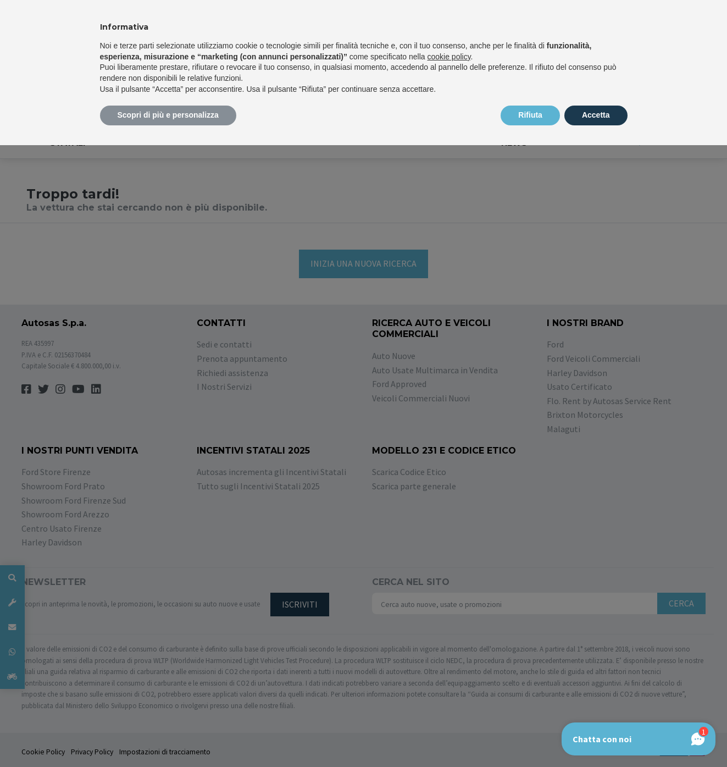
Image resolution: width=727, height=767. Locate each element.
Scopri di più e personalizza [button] (168, 115)
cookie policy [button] (448, 56)
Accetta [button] (596, 115)
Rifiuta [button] (530, 115)
